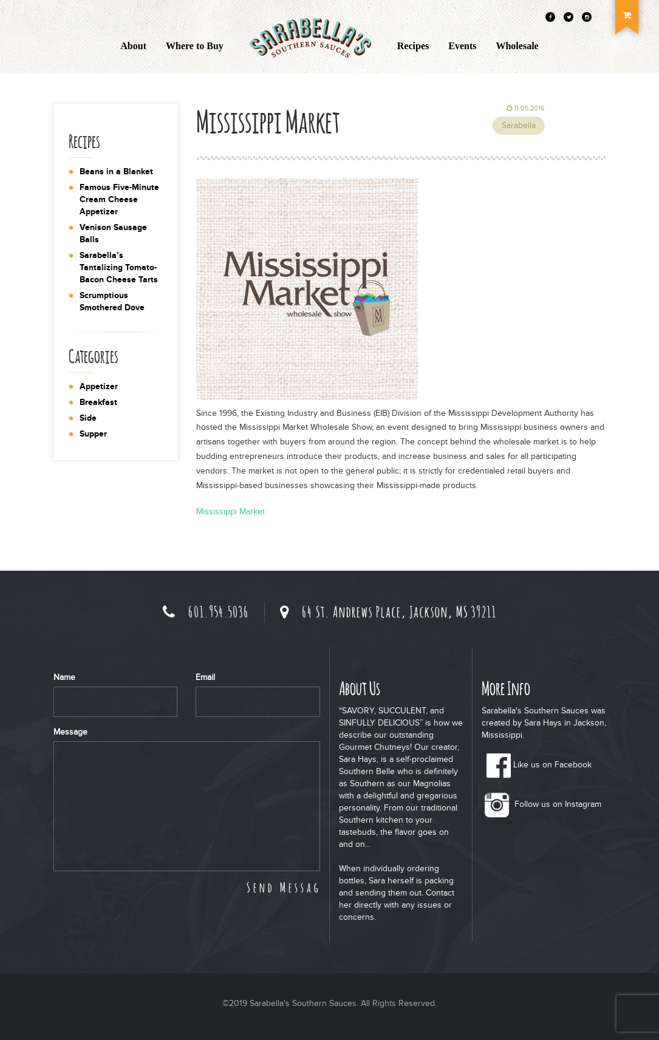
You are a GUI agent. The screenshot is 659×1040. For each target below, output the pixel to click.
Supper (93, 434)
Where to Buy (195, 46)
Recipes (413, 46)
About (133, 46)
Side (88, 418)
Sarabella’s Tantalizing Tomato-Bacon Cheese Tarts (119, 267)
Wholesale (517, 46)
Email (205, 677)
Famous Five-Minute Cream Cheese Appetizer (119, 199)
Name (64, 677)
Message (70, 732)
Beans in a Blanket (116, 171)
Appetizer (99, 386)
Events (462, 46)
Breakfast (98, 402)
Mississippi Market (230, 511)
